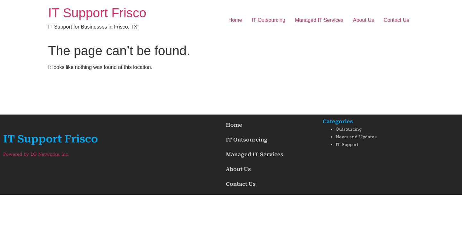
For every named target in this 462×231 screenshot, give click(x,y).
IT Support (347, 145)
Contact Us (396, 20)
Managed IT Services (319, 20)
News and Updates (356, 137)
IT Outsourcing (269, 20)
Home (235, 20)
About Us (363, 20)
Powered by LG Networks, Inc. (36, 154)
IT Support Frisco (97, 13)
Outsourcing (349, 129)
